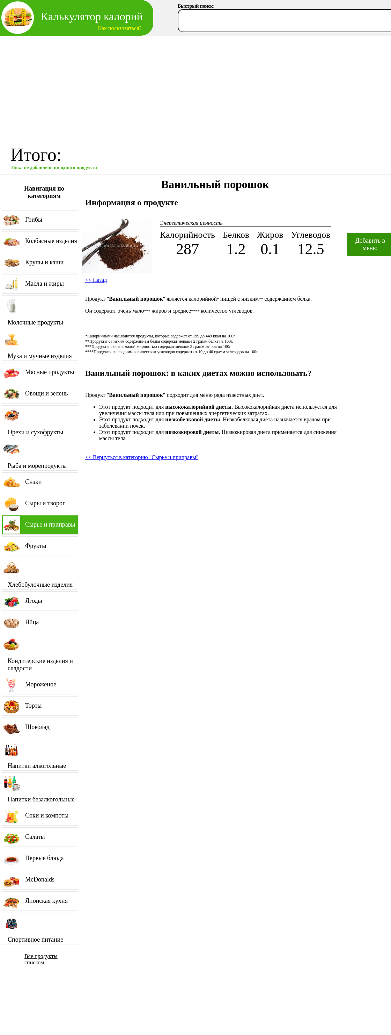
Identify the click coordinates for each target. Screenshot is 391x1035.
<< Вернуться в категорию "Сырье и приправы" (141, 457)
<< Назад (96, 280)
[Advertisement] (195, 88)
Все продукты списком (41, 959)
